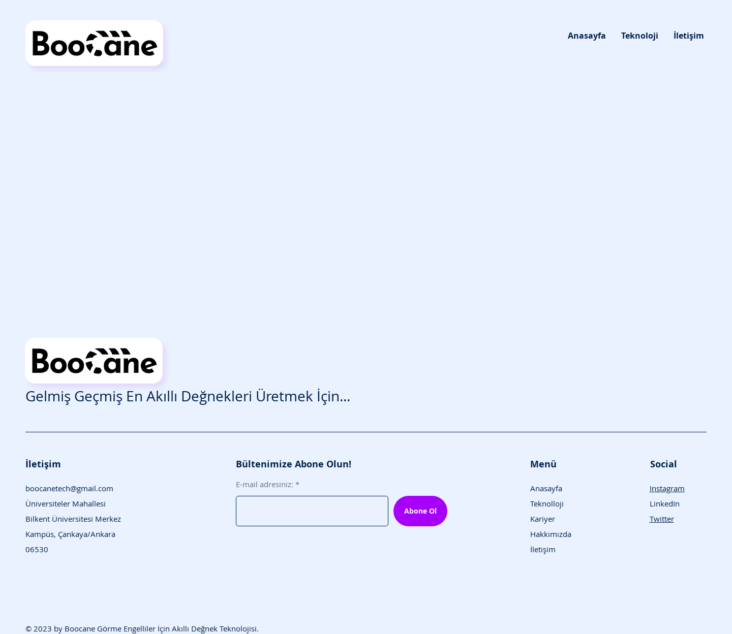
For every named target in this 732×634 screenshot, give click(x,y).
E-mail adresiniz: (264, 484)
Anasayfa (546, 488)
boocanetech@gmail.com (69, 488)
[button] (640, 35)
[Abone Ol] (420, 511)
